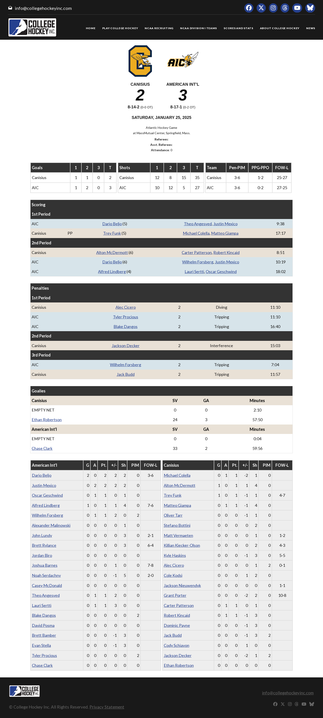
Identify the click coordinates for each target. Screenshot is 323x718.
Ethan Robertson (47, 419)
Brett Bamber (44, 635)
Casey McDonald (47, 585)
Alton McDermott (112, 252)
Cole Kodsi (173, 575)
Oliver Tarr (173, 515)
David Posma (43, 625)
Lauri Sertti (194, 271)
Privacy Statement (106, 706)
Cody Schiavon (176, 645)
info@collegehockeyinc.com (43, 8)
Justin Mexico (225, 223)
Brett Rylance (44, 545)
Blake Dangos (125, 326)
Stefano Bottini (177, 525)
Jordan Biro (42, 555)
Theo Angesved (198, 223)
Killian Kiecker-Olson (182, 545)
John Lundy (42, 535)
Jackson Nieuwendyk (182, 585)
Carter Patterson (197, 252)
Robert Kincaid (226, 252)
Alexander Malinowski (51, 525)
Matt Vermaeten (178, 535)
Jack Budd (126, 374)
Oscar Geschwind (221, 271)
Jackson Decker (126, 345)
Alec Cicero (126, 307)
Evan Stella (41, 645)
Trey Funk (112, 233)
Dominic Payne (177, 625)
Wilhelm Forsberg (197, 261)
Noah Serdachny (46, 575)
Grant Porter (175, 595)
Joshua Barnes (44, 565)
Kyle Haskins (175, 555)
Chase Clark (42, 448)
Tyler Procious (125, 316)
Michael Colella (196, 233)
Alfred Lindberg (112, 271)
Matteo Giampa (224, 233)
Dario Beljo (112, 223)
